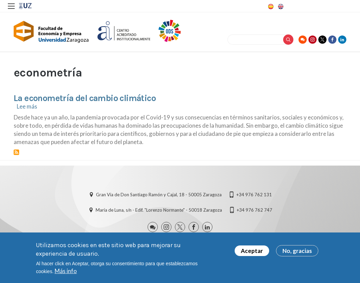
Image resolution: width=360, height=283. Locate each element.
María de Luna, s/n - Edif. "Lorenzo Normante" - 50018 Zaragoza (159, 210)
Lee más (27, 106)
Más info (66, 272)
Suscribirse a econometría (16, 152)
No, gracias (297, 252)
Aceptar (252, 252)
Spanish (270, 6)
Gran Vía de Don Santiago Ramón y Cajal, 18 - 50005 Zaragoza (159, 194)
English (280, 6)
